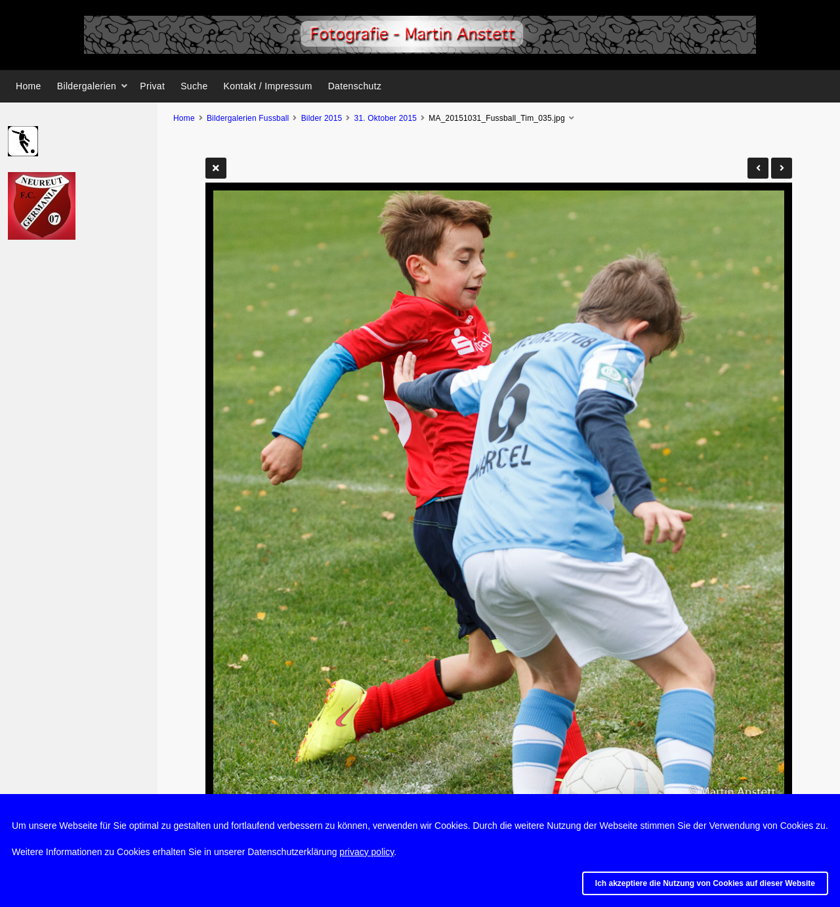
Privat (152, 86)
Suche (193, 86)
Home (28, 86)
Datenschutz (355, 86)
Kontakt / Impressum (268, 86)
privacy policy (366, 852)
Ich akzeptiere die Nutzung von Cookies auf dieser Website (705, 883)
